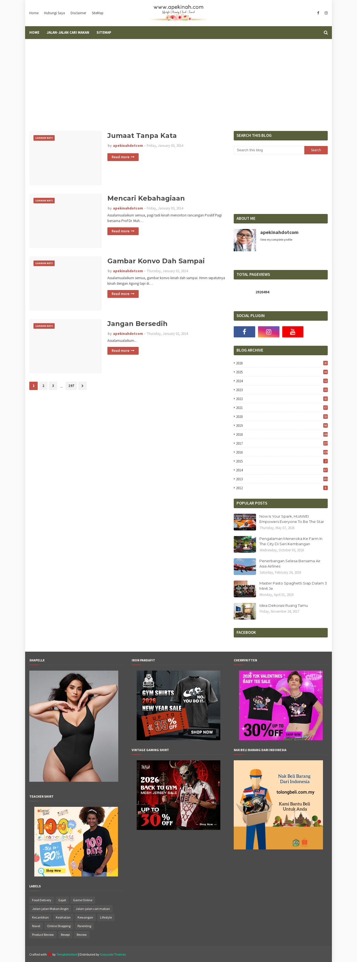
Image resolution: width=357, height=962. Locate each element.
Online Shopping (59, 926)
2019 (282, 425)
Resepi (65, 934)
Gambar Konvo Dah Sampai (156, 261)
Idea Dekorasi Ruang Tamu (283, 605)
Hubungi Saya (54, 13)
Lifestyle (106, 917)
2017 (282, 443)
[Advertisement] (178, 81)
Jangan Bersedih (137, 324)
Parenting (84, 926)
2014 (282, 470)
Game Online (82, 900)
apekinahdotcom (128, 145)
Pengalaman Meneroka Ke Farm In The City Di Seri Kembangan (290, 541)
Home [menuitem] (34, 32)
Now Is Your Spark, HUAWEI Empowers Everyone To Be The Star (291, 519)
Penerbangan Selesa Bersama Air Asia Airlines (289, 564)
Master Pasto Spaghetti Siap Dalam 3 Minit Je (293, 586)
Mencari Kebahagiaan (146, 198)
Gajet (62, 900)
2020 (282, 416)
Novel (36, 926)
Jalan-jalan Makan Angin (50, 909)
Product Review (43, 934)
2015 (282, 461)
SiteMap (97, 13)
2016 (282, 452)
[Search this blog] (269, 150)
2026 (282, 363)
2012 (282, 488)
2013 (282, 479)
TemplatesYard (67, 954)
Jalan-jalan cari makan (93, 909)
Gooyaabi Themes (113, 954)
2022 (282, 398)
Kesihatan (63, 917)
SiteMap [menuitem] (104, 32)
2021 (282, 407)
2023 (282, 390)
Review (82, 934)
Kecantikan (40, 917)
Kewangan (85, 917)
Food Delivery (41, 900)
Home (33, 13)
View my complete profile (276, 240)
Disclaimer (78, 13)
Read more (120, 157)
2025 (282, 372)
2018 (282, 434)
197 (71, 385)
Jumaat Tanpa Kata (142, 135)
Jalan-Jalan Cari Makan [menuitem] (68, 32)
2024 (282, 381)
